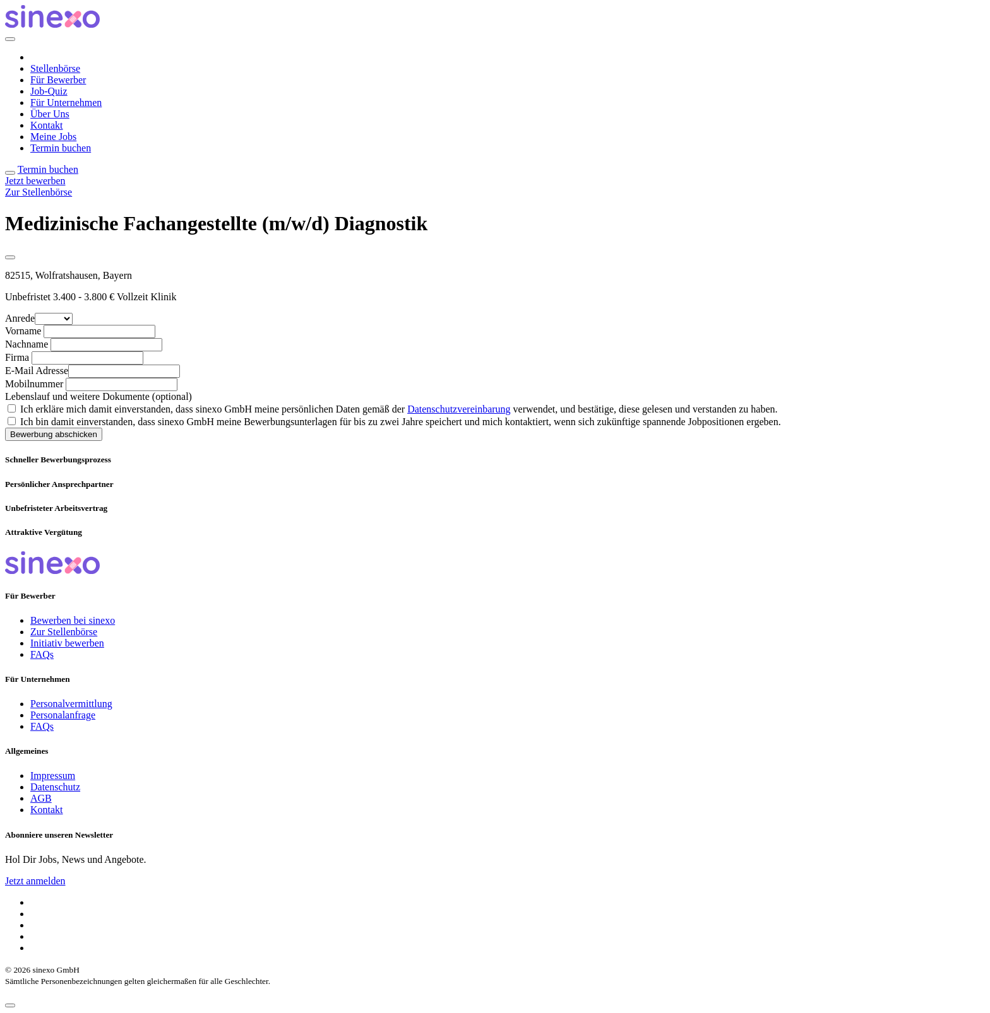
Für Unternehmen (66, 102)
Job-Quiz (49, 91)
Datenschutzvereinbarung (458, 409)
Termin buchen (60, 148)
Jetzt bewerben (35, 180)
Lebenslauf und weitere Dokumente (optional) (98, 396)
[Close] (10, 39)
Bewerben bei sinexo (72, 620)
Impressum (52, 775)
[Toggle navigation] (10, 173)
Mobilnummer (34, 383)
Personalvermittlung (71, 703)
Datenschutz (55, 787)
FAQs (42, 654)
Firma (17, 357)
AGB (41, 798)
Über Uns (49, 113)
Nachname (26, 344)
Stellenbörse (55, 68)
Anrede (20, 318)
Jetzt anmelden (35, 880)
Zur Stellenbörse (38, 192)
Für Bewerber (58, 79)
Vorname (23, 330)
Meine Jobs (53, 136)
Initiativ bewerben (67, 643)
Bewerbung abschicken (53, 434)
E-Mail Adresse (36, 370)
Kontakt (46, 125)
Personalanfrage (62, 715)
